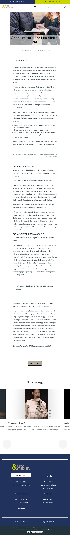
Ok (28, 532)
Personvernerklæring (37, 532)
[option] (35, 411)
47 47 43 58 (51, 488)
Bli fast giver (35, 363)
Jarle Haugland (26, 50)
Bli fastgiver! (21, 475)
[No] (68, 530)
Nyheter (48, 50)
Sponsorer (21, 508)
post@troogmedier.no (49, 485)
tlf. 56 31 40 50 (49, 482)
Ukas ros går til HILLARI (17, 423)
